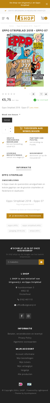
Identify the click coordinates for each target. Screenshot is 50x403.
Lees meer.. (34, 107)
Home (11, 26)
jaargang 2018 (17, 231)
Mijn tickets (25, 362)
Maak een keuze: (11, 114)
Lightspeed (43, 390)
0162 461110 (26, 299)
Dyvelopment (30, 393)
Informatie (23, 167)
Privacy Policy (25, 337)
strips (35, 231)
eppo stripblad (32, 225)
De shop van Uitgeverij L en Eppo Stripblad (25, 4)
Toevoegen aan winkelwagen (31, 130)
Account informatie (25, 354)
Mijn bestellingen (25, 358)
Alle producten (25, 374)
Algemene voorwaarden (25, 341)
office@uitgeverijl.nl (26, 305)
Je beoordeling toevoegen (25, 216)
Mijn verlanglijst (25, 366)
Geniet (7, 120)
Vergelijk (25, 370)
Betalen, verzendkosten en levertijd (25, 333)
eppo (13, 225)
